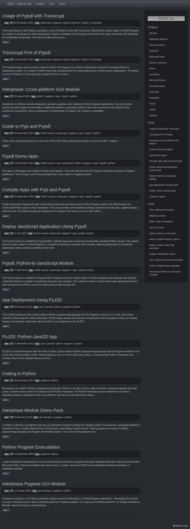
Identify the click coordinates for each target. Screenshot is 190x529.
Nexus (152, 68)
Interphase (7, 104)
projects (10, 388)
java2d (49, 307)
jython (40, 96)
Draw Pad (154, 92)
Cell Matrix (154, 74)
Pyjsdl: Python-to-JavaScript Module (38, 263)
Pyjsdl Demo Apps (20, 156)
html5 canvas (48, 133)
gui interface (45, 417)
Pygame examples (103, 171)
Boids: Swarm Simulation (161, 221)
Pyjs (53, 141)
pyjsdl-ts (75, 22)
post (14, 211)
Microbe (89, 462)
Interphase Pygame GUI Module (34, 483)
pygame (57, 22)
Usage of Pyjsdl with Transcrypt (33, 15)
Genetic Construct (157, 62)
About (62, 4)
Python (126, 30)
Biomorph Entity (10, 465)
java (59, 163)
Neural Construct (126, 462)
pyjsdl (66, 22)
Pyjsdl (10, 30)
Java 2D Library (156, 227)
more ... (6, 42)
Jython (32, 318)
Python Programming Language (164, 265)
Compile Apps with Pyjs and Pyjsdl (36, 189)
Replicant (153, 51)
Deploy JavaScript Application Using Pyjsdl (44, 226)
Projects (40, 4)
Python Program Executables (31, 447)
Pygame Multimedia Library (162, 254)
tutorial (87, 174)
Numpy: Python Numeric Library (164, 239)
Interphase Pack (10, 428)
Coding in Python (19, 373)
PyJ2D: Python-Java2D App (29, 336)
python (85, 22)
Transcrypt (84, 30)
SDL (50, 241)
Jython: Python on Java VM (162, 233)
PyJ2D (80, 107)
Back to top (182, 526)
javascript (46, 22)
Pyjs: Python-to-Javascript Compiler (166, 260)
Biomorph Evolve (157, 80)
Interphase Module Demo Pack (32, 410)
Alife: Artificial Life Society (161, 210)
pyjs (58, 96)
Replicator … (42, 505)
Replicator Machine (105, 462)
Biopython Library (157, 216)
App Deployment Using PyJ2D (32, 299)
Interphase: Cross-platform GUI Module (41, 89)
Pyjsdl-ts (32, 30)
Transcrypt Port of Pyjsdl (26, 52)
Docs (52, 4)
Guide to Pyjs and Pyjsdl (26, 126)
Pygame (134, 30)
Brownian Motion (157, 86)
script (74, 211)
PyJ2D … (82, 321)
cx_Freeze (63, 465)
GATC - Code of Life (16, 4)
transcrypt (96, 22)
